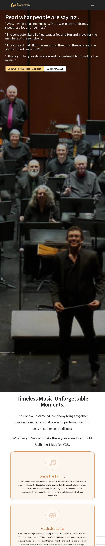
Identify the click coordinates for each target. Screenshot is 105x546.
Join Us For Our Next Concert (24, 68)
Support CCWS (55, 68)
